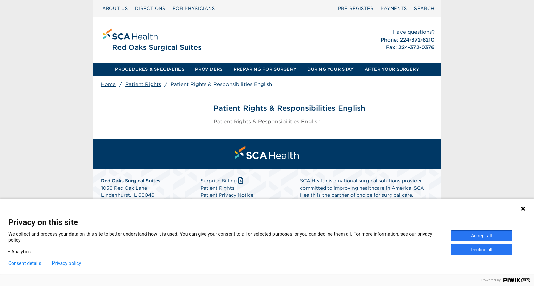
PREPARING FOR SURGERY (265, 69)
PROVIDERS (208, 69)
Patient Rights (143, 84)
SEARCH (424, 8)
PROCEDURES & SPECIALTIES (149, 69)
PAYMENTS (394, 8)
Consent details (24, 263)
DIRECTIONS (150, 8)
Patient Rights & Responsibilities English (267, 121)
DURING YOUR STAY (330, 69)
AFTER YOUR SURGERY (392, 69)
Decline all (481, 249)
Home (108, 84)
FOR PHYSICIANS (194, 8)
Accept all (481, 235)
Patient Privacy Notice (227, 195)
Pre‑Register (356, 8)
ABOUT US (115, 8)
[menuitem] (114, 8)
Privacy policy (66, 263)
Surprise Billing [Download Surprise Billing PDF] (223, 181)
